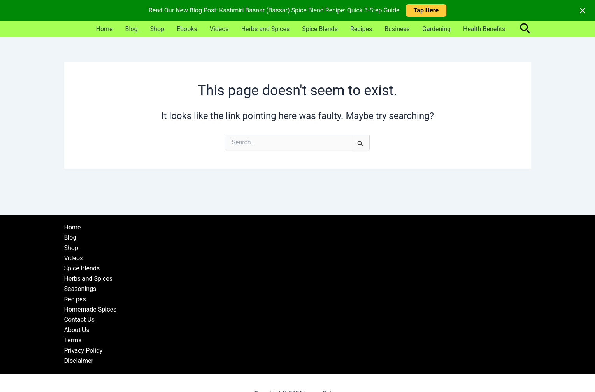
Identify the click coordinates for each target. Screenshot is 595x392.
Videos (219, 29)
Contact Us (79, 319)
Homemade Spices (90, 309)
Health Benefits (484, 29)
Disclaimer (78, 360)
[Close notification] (582, 10)
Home (104, 29)
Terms (73, 340)
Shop (157, 29)
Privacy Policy (83, 350)
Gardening (436, 29)
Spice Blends (320, 29)
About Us (77, 330)
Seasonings (80, 288)
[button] (525, 29)
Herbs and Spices (265, 29)
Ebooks (187, 29)
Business (397, 29)
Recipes (361, 29)
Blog (131, 29)
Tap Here (426, 10)
